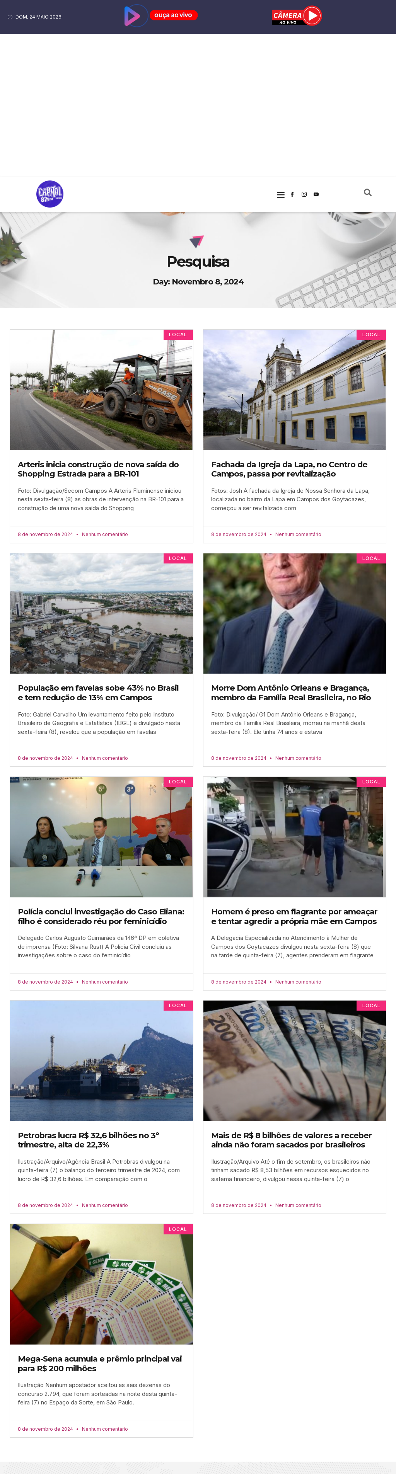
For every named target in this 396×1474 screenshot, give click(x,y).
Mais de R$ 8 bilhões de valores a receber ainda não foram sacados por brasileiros (291, 998)
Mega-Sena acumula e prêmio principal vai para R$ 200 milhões (100, 1221)
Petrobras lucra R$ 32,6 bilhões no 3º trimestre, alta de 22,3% (88, 998)
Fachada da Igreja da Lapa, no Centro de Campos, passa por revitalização (289, 326)
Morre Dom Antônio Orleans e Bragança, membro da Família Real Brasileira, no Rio (291, 550)
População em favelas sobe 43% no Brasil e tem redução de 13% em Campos (98, 550)
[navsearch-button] (368, 52)
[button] (280, 51)
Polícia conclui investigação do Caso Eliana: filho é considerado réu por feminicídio (101, 774)
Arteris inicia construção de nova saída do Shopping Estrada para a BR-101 (98, 326)
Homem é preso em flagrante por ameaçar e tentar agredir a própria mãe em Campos (294, 774)
